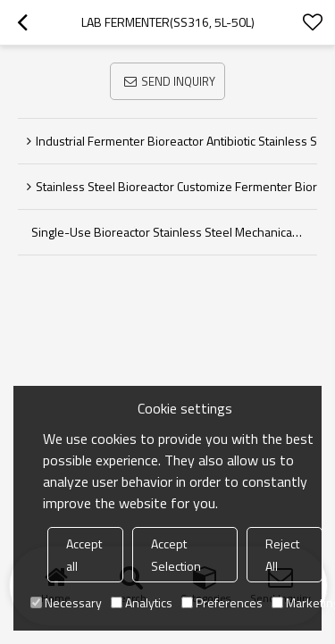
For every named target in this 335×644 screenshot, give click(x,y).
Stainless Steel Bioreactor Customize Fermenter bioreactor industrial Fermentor (176, 186)
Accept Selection (176, 554)
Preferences (222, 602)
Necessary (66, 602)
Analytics (141, 602)
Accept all (84, 554)
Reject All (282, 554)
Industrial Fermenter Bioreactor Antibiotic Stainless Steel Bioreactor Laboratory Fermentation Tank (176, 140)
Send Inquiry (178, 81)
